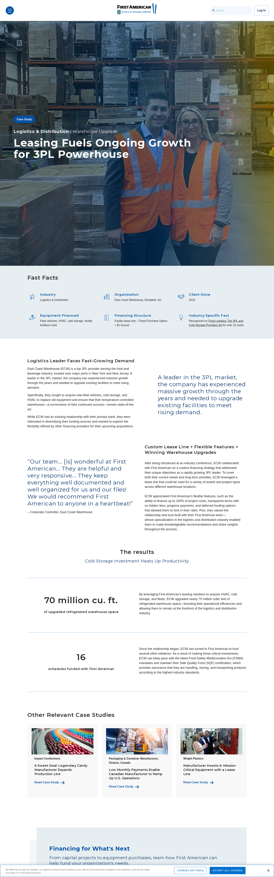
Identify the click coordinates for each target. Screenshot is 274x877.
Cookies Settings (190, 870)
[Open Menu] (10, 10)
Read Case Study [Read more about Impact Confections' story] (46, 782)
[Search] (231, 10)
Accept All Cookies (228, 870)
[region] (137, 871)
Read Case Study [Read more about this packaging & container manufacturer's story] (121, 786)
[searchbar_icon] (213, 10)
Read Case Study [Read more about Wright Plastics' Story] (195, 782)
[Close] (268, 870)
